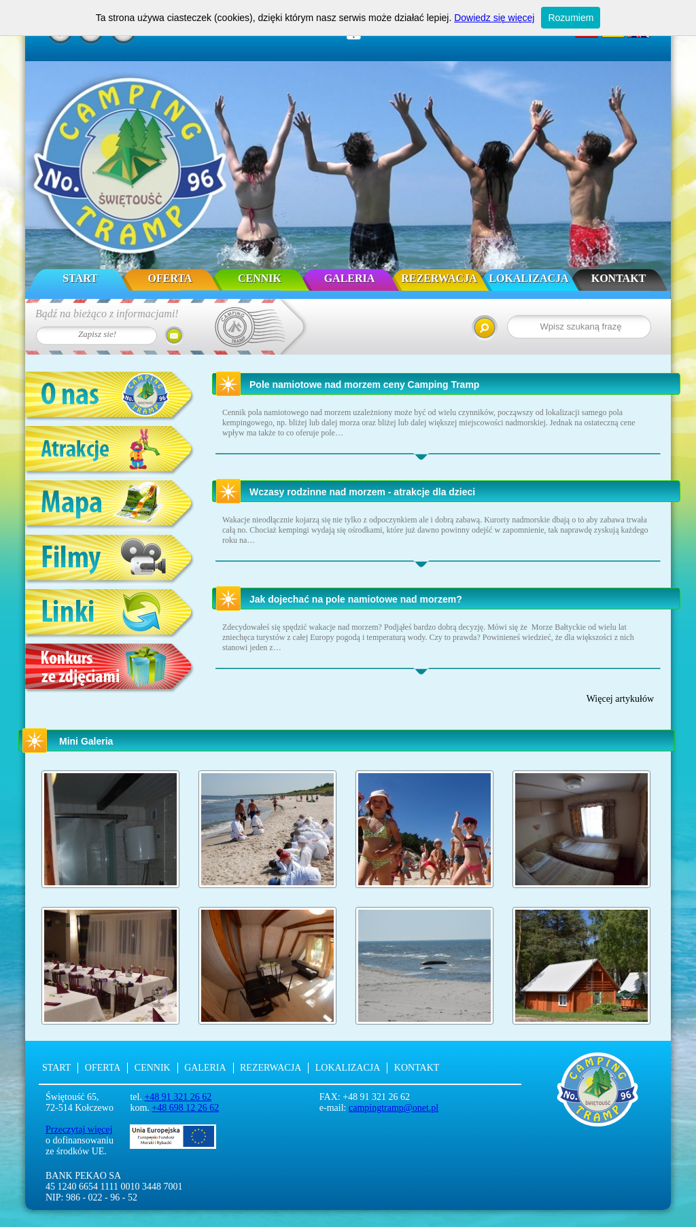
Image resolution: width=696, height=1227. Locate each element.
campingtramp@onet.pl (393, 1108)
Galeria (349, 278)
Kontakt (618, 278)
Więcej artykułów (620, 699)
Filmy (110, 560)
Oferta (170, 278)
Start (80, 278)
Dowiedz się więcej (494, 17)
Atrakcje (110, 451)
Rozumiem (570, 17)
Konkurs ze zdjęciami (110, 668)
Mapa (110, 505)
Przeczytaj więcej (79, 1129)
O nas (110, 397)
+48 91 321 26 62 (177, 1097)
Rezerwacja (438, 278)
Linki (110, 614)
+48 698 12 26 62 (185, 1108)
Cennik (259, 278)
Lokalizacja (528, 278)
